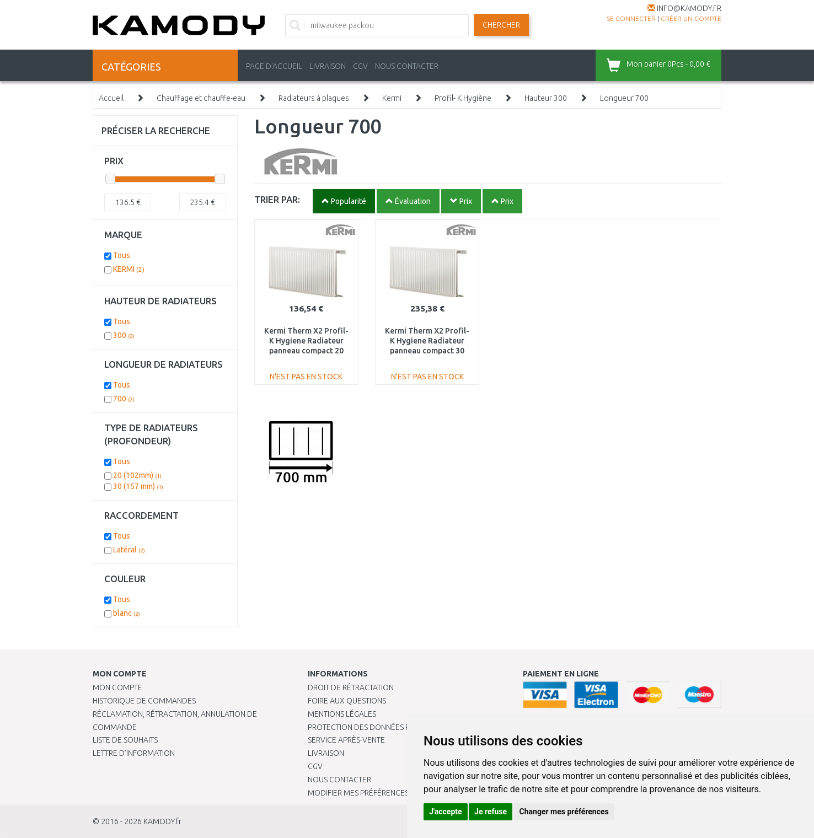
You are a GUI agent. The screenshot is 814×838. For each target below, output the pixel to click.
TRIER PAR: (277, 199)
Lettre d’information (134, 753)
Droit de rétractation (351, 687)
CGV (360, 66)
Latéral (129, 549)
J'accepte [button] (445, 811)
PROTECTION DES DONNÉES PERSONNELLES (383, 727)
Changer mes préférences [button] (564, 811)
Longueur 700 (624, 98)
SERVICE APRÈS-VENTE (346, 739)
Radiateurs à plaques (314, 98)
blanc (126, 613)
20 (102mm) (137, 475)
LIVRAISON (327, 66)
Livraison (326, 753)
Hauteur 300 (545, 98)
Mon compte (117, 687)
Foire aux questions (347, 700)
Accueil (111, 98)
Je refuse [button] (490, 811)
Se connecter (631, 18)
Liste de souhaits (125, 739)
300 (124, 335)
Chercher (501, 24)
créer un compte (691, 18)
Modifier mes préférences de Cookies (380, 792)
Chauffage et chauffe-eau (201, 98)
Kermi (391, 98)
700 (124, 398)
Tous (121, 255)
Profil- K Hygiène (463, 98)
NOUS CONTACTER (406, 66)
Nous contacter (339, 779)
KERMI (128, 269)
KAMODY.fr (162, 821)
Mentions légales (342, 714)
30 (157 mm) (138, 486)
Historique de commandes (144, 700)
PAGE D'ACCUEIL (274, 66)
